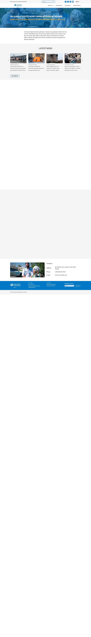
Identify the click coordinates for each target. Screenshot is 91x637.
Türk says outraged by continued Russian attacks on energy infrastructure (36, 68)
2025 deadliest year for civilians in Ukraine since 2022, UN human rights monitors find (53, 68)
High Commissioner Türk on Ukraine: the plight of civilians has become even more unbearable (72, 68)
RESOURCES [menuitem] (67, 6)
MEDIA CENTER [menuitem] (76, 6)
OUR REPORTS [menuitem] (59, 6)
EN (78, 1)
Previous (9, 60)
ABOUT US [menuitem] (50, 6)
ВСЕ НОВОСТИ (15, 76)
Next (82, 60)
